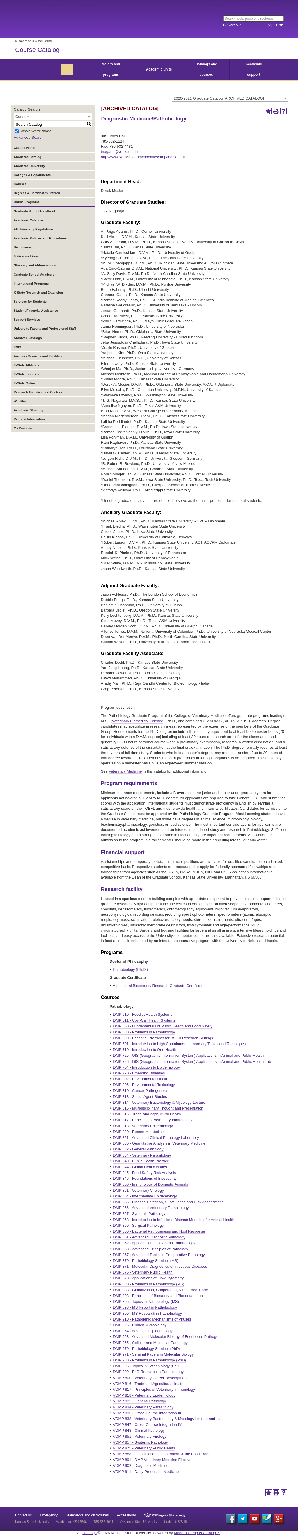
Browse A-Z (232, 25)
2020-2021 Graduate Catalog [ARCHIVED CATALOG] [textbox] (219, 98)
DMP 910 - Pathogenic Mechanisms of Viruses (152, 1319)
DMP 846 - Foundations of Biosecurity (145, 1178)
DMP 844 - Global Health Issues (140, 1167)
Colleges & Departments (32, 175)
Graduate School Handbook (35, 211)
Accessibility (126, 1515)
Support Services (27, 319)
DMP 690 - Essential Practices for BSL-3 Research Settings (163, 1038)
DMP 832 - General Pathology (138, 1149)
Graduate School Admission (35, 274)
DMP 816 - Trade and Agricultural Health (147, 1114)
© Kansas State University (138, 1521)
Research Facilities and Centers (38, 392)
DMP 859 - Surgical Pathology (138, 1225)
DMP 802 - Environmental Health (140, 1079)
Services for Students (30, 301)
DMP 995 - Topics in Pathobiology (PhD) (146, 1366)
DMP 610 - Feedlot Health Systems (142, 1014)
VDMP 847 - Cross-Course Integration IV (147, 1424)
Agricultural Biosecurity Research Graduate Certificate (158, 986)
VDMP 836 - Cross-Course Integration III (147, 1413)
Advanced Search (29, 137)
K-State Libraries (26, 374)
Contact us (23, 1515)
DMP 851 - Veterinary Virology (138, 1190)
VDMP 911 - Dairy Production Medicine (146, 1471)
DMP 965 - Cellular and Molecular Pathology (150, 1343)
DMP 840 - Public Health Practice (141, 1161)
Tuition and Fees (26, 256)
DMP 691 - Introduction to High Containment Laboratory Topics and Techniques (179, 1044)
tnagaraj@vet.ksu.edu (119, 151)
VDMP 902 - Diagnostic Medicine (140, 1465)
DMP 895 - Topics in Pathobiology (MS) (146, 1301)
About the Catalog (27, 157)
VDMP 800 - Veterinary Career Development (150, 1378)
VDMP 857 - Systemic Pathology (140, 1442)
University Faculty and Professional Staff (45, 328)
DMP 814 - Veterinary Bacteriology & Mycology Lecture (159, 1102)
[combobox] (230, 98)
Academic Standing (28, 410)
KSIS (17, 347)
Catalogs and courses (206, 69)
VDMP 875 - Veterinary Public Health (144, 1448)
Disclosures (23, 247)
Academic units (159, 69)
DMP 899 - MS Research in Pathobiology (147, 1313)
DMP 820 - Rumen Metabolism (139, 1132)
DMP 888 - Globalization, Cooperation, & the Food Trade (160, 1290)
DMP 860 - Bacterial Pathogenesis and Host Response (159, 1231)
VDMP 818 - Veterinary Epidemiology (144, 1395)
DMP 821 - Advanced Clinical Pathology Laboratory (156, 1137)
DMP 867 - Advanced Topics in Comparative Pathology (159, 1255)
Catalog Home (24, 147)
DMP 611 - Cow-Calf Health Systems (144, 1020)
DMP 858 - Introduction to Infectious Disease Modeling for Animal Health (173, 1219)
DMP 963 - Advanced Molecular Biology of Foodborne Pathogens (167, 1336)
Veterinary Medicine (125, 771)
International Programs (31, 283)
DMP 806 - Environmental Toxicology (144, 1085)
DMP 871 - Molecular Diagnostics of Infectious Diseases (160, 1266)
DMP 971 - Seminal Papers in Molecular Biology (153, 1354)
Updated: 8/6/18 (175, 1521)
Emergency (49, 1515)
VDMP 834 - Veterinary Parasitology (143, 1407)
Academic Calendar (28, 220)
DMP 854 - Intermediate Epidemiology (145, 1196)
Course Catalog (37, 49)
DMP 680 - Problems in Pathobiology (144, 1032)
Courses (20, 184)
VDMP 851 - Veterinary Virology (139, 1436)
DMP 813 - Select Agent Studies (140, 1096)
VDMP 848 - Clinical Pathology (139, 1430)
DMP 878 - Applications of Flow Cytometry (148, 1278)
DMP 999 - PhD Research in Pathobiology (148, 1372)
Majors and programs (111, 69)
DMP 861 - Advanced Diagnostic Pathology (149, 1237)
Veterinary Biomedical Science (137, 721)
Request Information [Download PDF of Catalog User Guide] (29, 419)
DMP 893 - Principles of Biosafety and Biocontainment (158, 1296)
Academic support (253, 69)
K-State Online (25, 383)
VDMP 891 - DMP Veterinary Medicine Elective (152, 1460)
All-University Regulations (34, 229)
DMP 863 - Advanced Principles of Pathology (150, 1249)
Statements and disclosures (87, 1515)
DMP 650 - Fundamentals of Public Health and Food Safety (162, 1026)
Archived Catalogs (28, 338)
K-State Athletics (26, 365)
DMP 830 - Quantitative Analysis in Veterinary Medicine (159, 1143)
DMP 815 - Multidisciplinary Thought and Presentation (158, 1108)
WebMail (20, 401)
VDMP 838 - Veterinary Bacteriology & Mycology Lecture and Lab (167, 1419)
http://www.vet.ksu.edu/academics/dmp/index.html (143, 157)
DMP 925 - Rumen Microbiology (139, 1325)
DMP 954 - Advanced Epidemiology (142, 1331)
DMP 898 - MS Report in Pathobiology (145, 1307)
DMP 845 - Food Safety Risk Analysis (144, 1172)
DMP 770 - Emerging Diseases (139, 1073)
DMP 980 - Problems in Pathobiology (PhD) (149, 1360)
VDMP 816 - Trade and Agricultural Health (148, 1383)
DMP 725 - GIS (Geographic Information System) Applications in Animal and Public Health (188, 1055)
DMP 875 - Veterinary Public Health (142, 1272)
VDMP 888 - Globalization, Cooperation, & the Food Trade (161, 1454)
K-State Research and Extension (38, 292)
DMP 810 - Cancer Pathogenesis (140, 1090)
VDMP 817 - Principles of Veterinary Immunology (154, 1389)
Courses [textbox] (22, 116)
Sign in (272, 25)
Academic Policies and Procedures (40, 238)
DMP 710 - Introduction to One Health (144, 1049)
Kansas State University (62, 19)
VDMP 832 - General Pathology (139, 1401)
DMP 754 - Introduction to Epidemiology (146, 1067)
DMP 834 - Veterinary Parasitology (142, 1155)
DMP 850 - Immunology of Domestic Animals (150, 1184)
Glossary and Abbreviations (35, 265)
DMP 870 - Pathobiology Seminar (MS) (145, 1260)
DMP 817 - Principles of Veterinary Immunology (152, 1120)
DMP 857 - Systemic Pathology (139, 1213)
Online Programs (27, 202)
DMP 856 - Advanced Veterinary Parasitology (151, 1208)
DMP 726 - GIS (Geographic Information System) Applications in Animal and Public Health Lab (192, 1061)
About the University (29, 166)
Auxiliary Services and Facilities (38, 356)
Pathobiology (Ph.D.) (130, 969)
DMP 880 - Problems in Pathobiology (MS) (148, 1284)
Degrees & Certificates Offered (37, 193)
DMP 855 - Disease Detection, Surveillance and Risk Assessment (168, 1202)
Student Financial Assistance (36, 310)
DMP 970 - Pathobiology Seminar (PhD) (146, 1348)
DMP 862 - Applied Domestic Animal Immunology (154, 1243)
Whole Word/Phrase (36, 131)
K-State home (23, 40)
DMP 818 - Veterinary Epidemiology (143, 1126)
